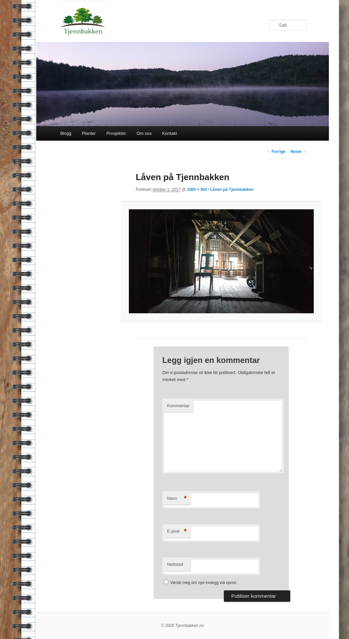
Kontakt (169, 133)
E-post (177, 531)
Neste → (299, 151)
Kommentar (178, 405)
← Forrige (276, 151)
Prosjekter (116, 133)
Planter (89, 133)
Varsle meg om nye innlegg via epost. (203, 582)
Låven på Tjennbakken (232, 189)
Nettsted (175, 564)
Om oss (144, 133)
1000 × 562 (197, 189)
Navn (177, 498)
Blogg (65, 133)
